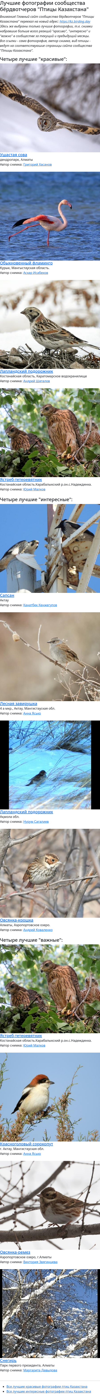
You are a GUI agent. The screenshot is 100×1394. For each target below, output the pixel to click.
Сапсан (7, 595)
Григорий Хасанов (37, 164)
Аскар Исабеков (35, 272)
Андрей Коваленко (38, 930)
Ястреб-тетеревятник (21, 479)
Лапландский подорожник (26, 371)
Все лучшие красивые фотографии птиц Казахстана (46, 1386)
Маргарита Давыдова (40, 1370)
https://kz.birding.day (75, 21)
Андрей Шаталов (36, 381)
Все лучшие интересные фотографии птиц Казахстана (48, 1391)
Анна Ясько (32, 713)
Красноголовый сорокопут (26, 1144)
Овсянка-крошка (16, 920)
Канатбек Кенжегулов (40, 605)
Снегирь (8, 1360)
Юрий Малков (34, 489)
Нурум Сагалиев (36, 821)
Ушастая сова (13, 154)
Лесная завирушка (18, 703)
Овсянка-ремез (15, 1252)
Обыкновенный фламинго (26, 263)
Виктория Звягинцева (40, 1262)
